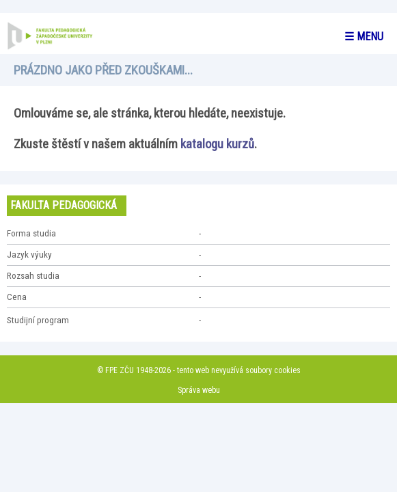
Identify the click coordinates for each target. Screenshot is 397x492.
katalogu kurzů (217, 144)
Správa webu (199, 390)
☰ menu (363, 36)
